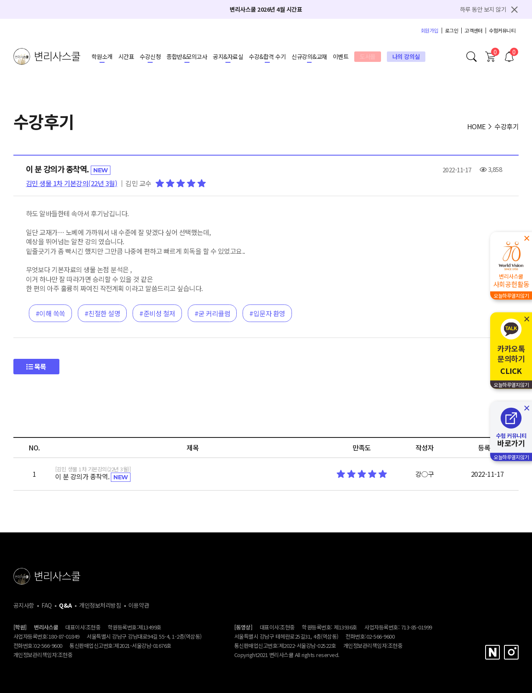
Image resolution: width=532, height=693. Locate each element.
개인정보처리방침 (100, 605)
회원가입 (429, 30)
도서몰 (368, 56)
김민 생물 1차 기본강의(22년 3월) (72, 183)
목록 (36, 366)
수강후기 (506, 126)
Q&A (65, 605)
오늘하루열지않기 (511, 295)
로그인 (451, 30)
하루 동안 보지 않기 (483, 9)
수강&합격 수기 (267, 56)
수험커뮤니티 (502, 30)
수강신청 (150, 56)
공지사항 (23, 605)
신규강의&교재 (309, 56)
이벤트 (341, 56)
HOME (476, 126)
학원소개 (102, 56)
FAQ (46, 605)
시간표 (126, 56)
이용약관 (138, 605)
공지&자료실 (228, 56)
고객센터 (473, 30)
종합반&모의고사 (186, 56)
